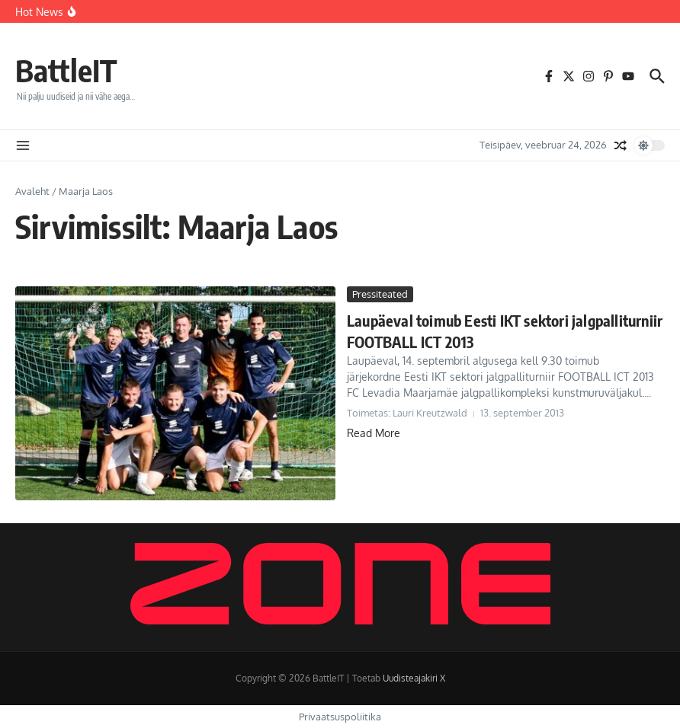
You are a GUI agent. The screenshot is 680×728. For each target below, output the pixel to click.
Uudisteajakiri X (414, 678)
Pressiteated (380, 294)
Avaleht (32, 191)
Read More (373, 432)
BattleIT (66, 70)
